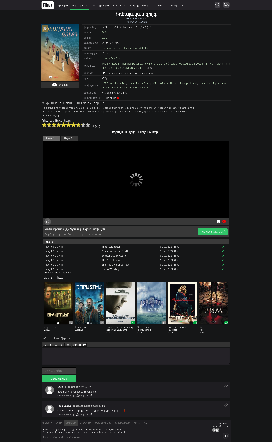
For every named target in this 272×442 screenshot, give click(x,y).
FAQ (145, 423)
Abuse (137, 423)
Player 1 (50, 138)
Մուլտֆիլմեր (100, 5)
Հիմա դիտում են (103, 423)
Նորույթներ (176, 5)
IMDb (105, 27)
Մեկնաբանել (59, 378)
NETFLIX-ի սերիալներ (114, 83)
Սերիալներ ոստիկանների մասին (130, 87)
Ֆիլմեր (62, 5)
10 (88, 124)
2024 (104, 32)
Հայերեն (119, 5)
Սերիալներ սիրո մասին (183, 83)
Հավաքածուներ (138, 5)
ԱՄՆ (104, 37)
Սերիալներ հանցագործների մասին (148, 83)
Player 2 (68, 138)
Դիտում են (159, 5)
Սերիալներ (79, 5)
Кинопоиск (129, 27)
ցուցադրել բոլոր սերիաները (58, 272)
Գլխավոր (47, 423)
